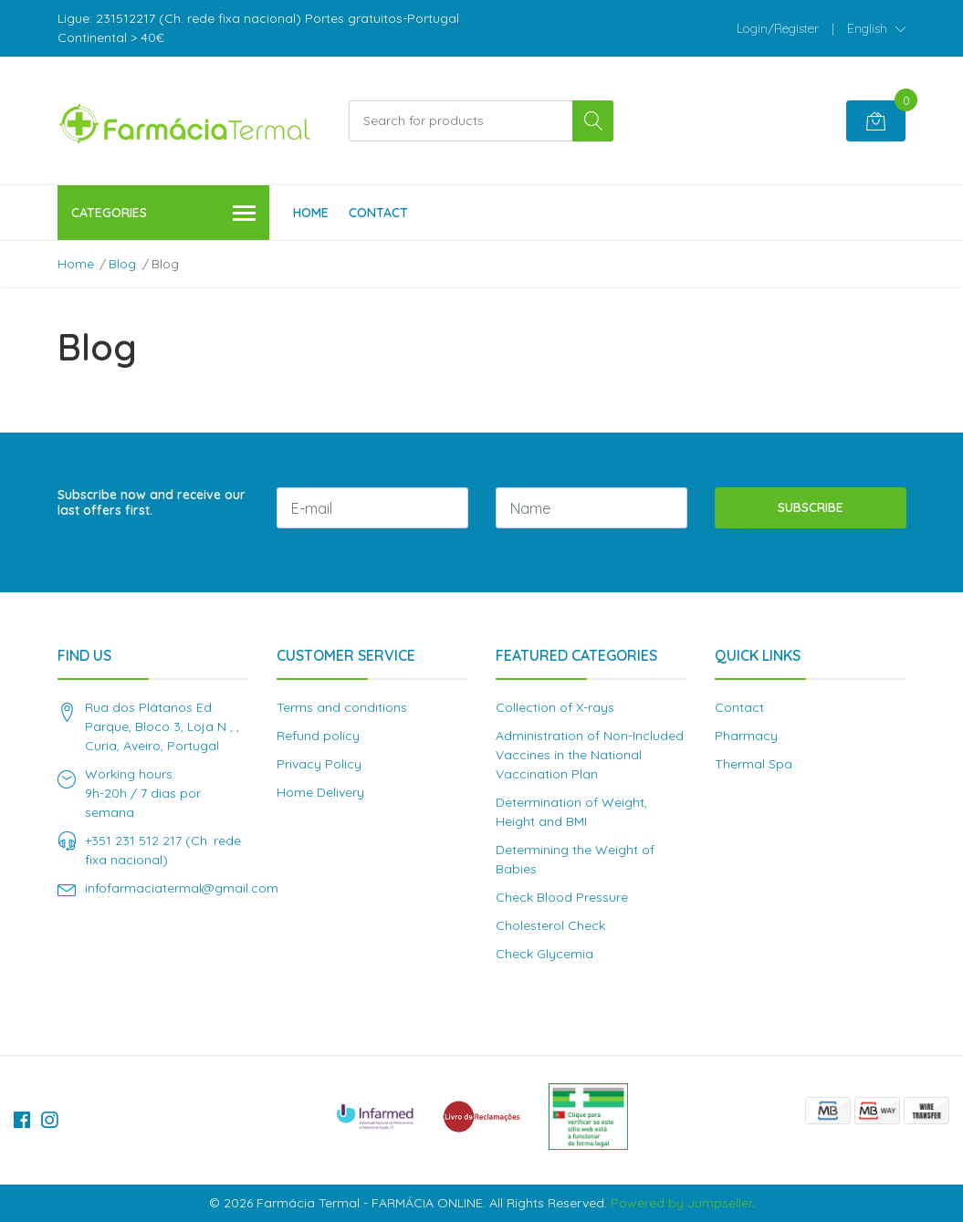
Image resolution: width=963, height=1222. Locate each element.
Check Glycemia (544, 953)
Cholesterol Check (550, 925)
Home (311, 212)
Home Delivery (320, 792)
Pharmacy (746, 735)
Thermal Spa (753, 764)
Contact (378, 212)
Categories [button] (163, 214)
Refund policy (318, 735)
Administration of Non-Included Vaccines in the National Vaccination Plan (590, 754)
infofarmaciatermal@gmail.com (181, 888)
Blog (122, 264)
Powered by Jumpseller (681, 1203)
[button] (876, 28)
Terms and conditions (342, 707)
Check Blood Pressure (562, 897)
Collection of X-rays (555, 707)
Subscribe (810, 507)
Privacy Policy (319, 764)
